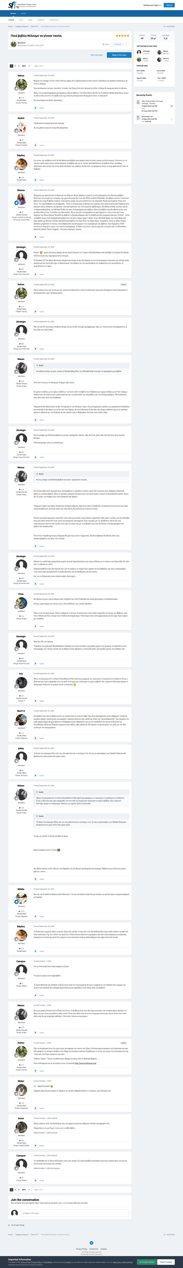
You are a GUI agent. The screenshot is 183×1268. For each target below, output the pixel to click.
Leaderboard (54, 20)
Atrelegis (146, 51)
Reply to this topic (119, 55)
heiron (145, 58)
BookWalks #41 (147, 117)
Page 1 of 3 (39, 66)
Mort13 (166, 58)
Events (30, 20)
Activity (23, 13)
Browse (13, 14)
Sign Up (169, 5)
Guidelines (41, 20)
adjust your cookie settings (123, 1262)
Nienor (165, 51)
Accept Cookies (147, 1262)
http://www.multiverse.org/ (85, 1063)
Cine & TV (40, 45)
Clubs (21, 20)
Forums (11, 20)
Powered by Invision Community (91, 1254)
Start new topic (97, 55)
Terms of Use (25, 1262)
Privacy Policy (81, 1249)
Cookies (104, 1249)
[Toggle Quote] (37, 365)
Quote (42, 108)
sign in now (62, 1203)
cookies (68, 1262)
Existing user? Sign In (152, 5)
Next (24, 66)
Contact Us (93, 1249)
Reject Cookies (166, 1262)
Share (105, 44)
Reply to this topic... (31, 1213)
